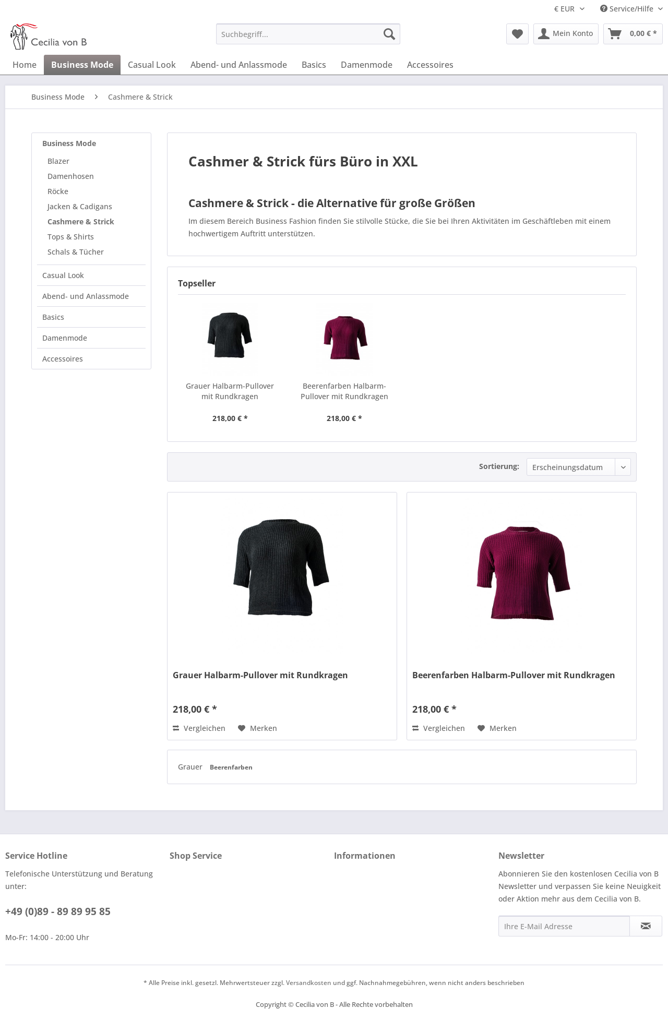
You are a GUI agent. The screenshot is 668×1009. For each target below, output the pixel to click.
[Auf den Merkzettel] (257, 728)
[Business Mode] (82, 65)
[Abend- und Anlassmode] (238, 65)
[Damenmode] (366, 65)
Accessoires (62, 359)
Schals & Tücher (75, 252)
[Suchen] (389, 33)
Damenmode (64, 338)
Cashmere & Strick (80, 221)
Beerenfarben (231, 767)
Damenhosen (70, 176)
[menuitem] (308, 33)
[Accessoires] (430, 65)
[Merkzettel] (517, 33)
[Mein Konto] (566, 33)
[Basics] (313, 65)
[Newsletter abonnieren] (645, 926)
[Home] (24, 65)
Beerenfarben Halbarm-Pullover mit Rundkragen (344, 391)
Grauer (191, 767)
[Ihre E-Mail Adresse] (564, 926)
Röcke (57, 191)
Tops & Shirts (70, 237)
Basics (53, 317)
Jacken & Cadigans (79, 206)
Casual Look (63, 275)
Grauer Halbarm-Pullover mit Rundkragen (230, 391)
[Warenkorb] (633, 33)
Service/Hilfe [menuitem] (627, 9)
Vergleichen (199, 728)
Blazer (58, 161)
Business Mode (69, 143)
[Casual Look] (152, 65)
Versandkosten (308, 982)
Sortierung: (499, 466)
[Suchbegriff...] (308, 33)
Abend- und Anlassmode (85, 296)
